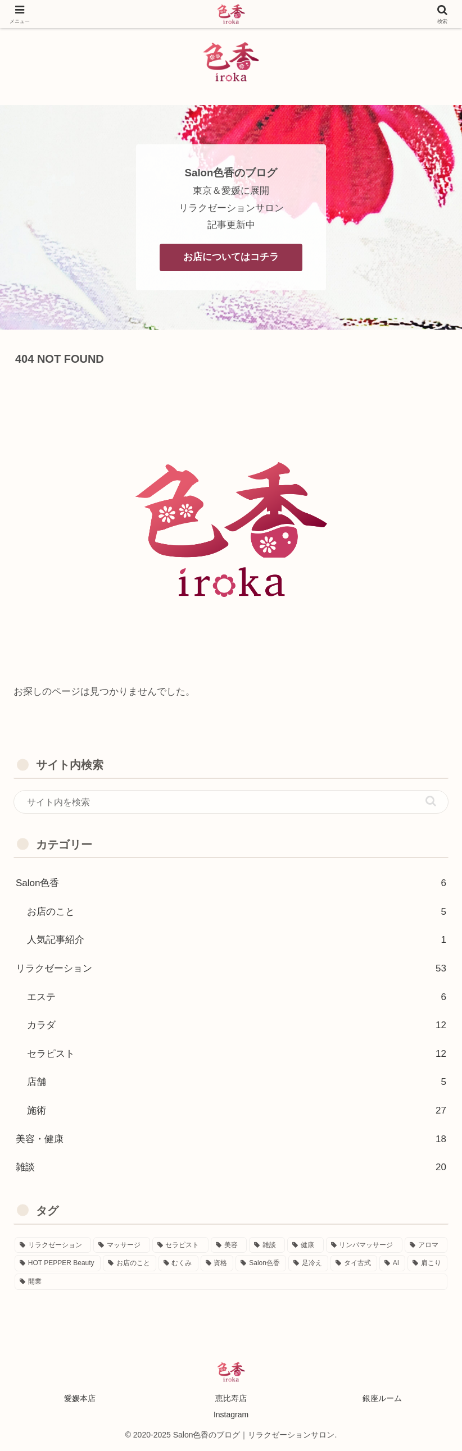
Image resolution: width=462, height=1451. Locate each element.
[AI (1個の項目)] (392, 1263)
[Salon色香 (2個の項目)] (260, 1263)
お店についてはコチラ (231, 257)
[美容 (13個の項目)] (229, 1245)
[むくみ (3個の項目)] (178, 1263)
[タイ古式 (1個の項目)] (353, 1263)
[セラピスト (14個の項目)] (180, 1245)
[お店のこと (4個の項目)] (129, 1263)
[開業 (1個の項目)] (231, 1282)
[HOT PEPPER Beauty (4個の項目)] (58, 1263)
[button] (431, 801)
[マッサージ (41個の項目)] (121, 1245)
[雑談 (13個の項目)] (267, 1245)
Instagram (231, 1414)
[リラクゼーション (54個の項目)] (53, 1245)
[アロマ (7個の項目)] (426, 1245)
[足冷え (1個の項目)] (308, 1263)
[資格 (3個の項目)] (217, 1263)
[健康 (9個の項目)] (305, 1245)
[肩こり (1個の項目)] (427, 1263)
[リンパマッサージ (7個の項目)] (364, 1245)
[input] (231, 802)
